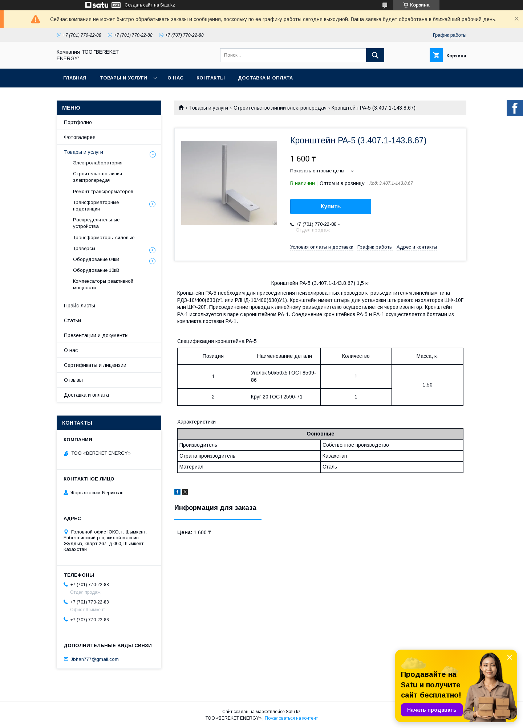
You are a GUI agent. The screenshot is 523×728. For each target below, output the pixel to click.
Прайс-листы (79, 305)
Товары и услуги (123, 78)
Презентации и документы (96, 335)
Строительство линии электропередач (280, 108)
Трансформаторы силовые (103, 237)
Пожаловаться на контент (291, 718)
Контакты (210, 78)
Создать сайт (138, 5)
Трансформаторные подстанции (96, 206)
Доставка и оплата (265, 78)
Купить (331, 206)
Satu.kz (293, 711)
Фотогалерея (80, 137)
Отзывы (73, 380)
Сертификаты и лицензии (95, 365)
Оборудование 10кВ (96, 270)
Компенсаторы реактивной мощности (103, 284)
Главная (74, 78)
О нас (175, 78)
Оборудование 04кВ (96, 259)
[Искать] (375, 55)
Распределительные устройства (96, 223)
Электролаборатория (97, 162)
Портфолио (78, 122)
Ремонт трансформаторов (103, 191)
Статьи (72, 320)
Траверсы (84, 248)
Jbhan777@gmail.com (94, 659)
